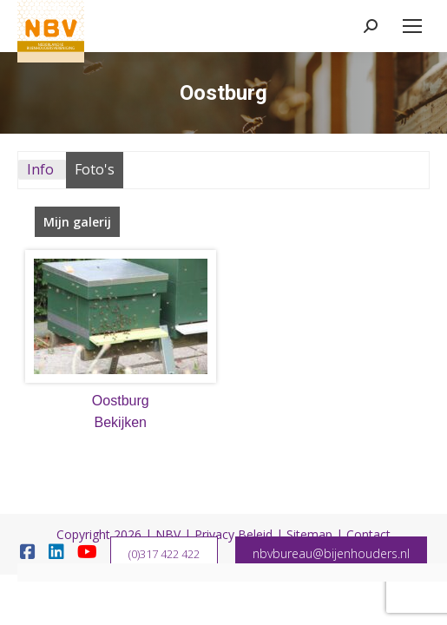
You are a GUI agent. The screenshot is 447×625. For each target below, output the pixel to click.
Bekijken (121, 422)
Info (40, 169)
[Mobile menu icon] (412, 26)
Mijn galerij (77, 222)
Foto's (95, 169)
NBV (168, 534)
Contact (368, 534)
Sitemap (309, 534)
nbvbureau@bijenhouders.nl (331, 553)
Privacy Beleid (233, 534)
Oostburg (120, 400)
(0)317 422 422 (164, 554)
